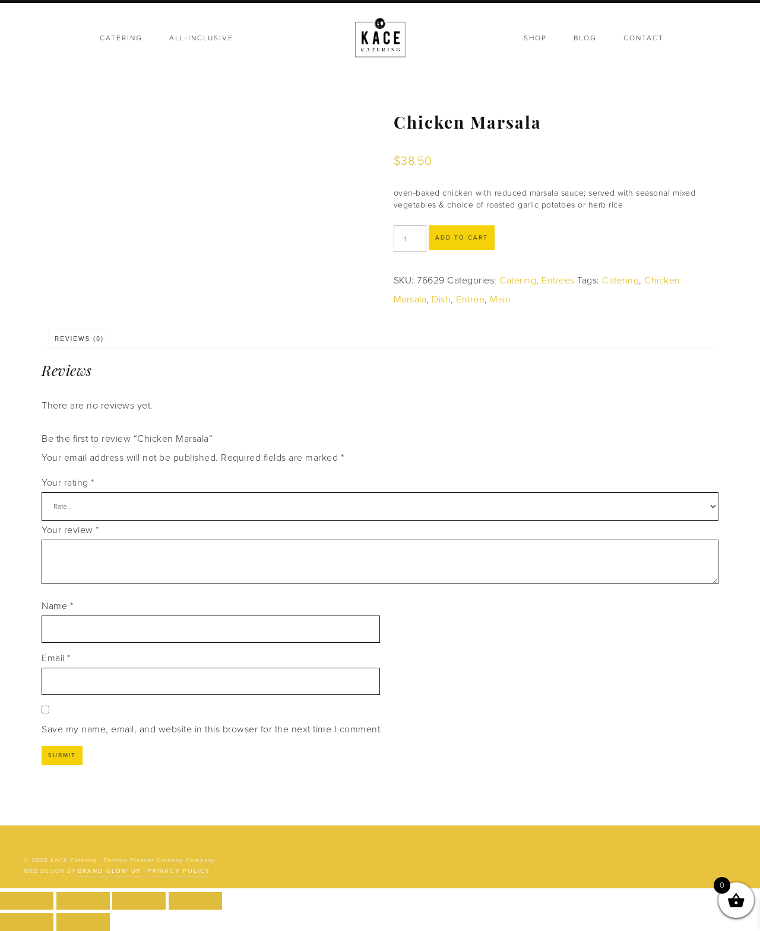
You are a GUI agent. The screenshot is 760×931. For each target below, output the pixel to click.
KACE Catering (380, 38)
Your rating (68, 483)
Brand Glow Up (109, 871)
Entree (470, 299)
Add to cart (461, 237)
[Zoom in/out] (26, 901)
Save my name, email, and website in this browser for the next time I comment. (212, 729)
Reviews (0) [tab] (79, 339)
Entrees (558, 280)
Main (500, 299)
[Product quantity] (410, 238)
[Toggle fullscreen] (83, 901)
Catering (517, 280)
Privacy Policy (179, 871)
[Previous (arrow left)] (26, 922)
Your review (70, 530)
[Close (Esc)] (195, 901)
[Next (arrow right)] (83, 922)
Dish (441, 299)
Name (57, 606)
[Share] (139, 901)
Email (56, 658)
